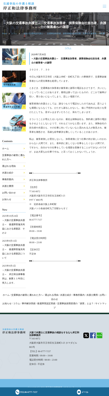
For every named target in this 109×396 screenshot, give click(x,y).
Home (4, 33)
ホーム (5, 148)
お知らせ (6, 199)
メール (82, 392)
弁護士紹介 (7, 173)
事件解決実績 (28, 303)
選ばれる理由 (9, 166)
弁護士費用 (7, 186)
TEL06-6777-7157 (26, 392)
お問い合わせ (9, 192)
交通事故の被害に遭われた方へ (27, 295)
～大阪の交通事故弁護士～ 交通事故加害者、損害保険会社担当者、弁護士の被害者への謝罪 (63, 33)
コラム (14, 33)
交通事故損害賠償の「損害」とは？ (75, 303)
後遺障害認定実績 (46, 303)
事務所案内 (7, 179)
